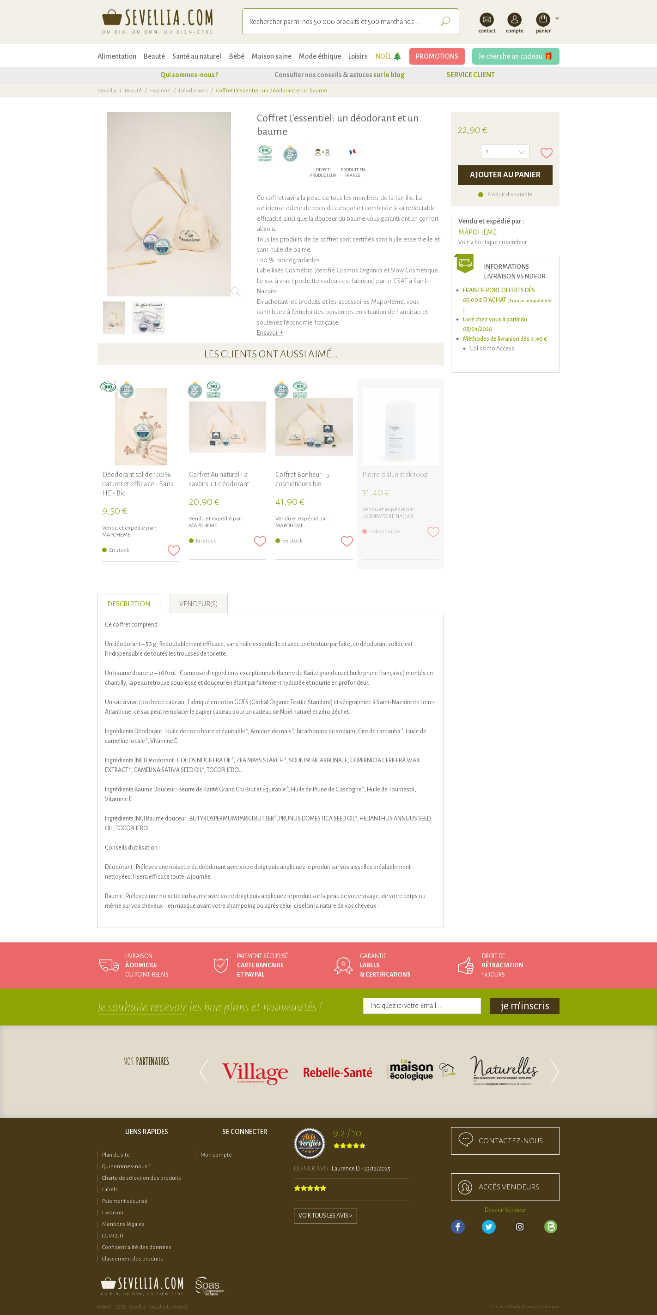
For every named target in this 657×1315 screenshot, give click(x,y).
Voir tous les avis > (325, 1215)
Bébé (236, 56)
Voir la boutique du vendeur (492, 242)
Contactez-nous (511, 1141)
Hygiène (160, 91)
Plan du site (116, 1155)
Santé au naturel (196, 56)
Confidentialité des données (136, 1247)
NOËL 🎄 (389, 56)
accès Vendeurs (509, 1187)
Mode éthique (320, 56)
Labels (110, 1190)
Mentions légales (123, 1224)
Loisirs (358, 56)
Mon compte (216, 1155)
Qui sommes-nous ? (189, 74)
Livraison (112, 1213)
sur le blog (389, 74)
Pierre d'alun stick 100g (395, 474)
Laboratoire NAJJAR (388, 516)
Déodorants (193, 91)
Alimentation (116, 56)
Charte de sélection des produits (141, 1178)
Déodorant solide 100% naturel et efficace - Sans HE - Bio (137, 484)
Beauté (154, 56)
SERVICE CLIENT (470, 74)
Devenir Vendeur (505, 1210)
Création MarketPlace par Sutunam (526, 1306)
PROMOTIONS (437, 56)
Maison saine (272, 56)
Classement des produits (132, 1259)
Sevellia (106, 91)
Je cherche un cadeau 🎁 (516, 56)
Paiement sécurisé (125, 1201)
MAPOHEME (477, 232)
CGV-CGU (112, 1236)
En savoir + (270, 333)
